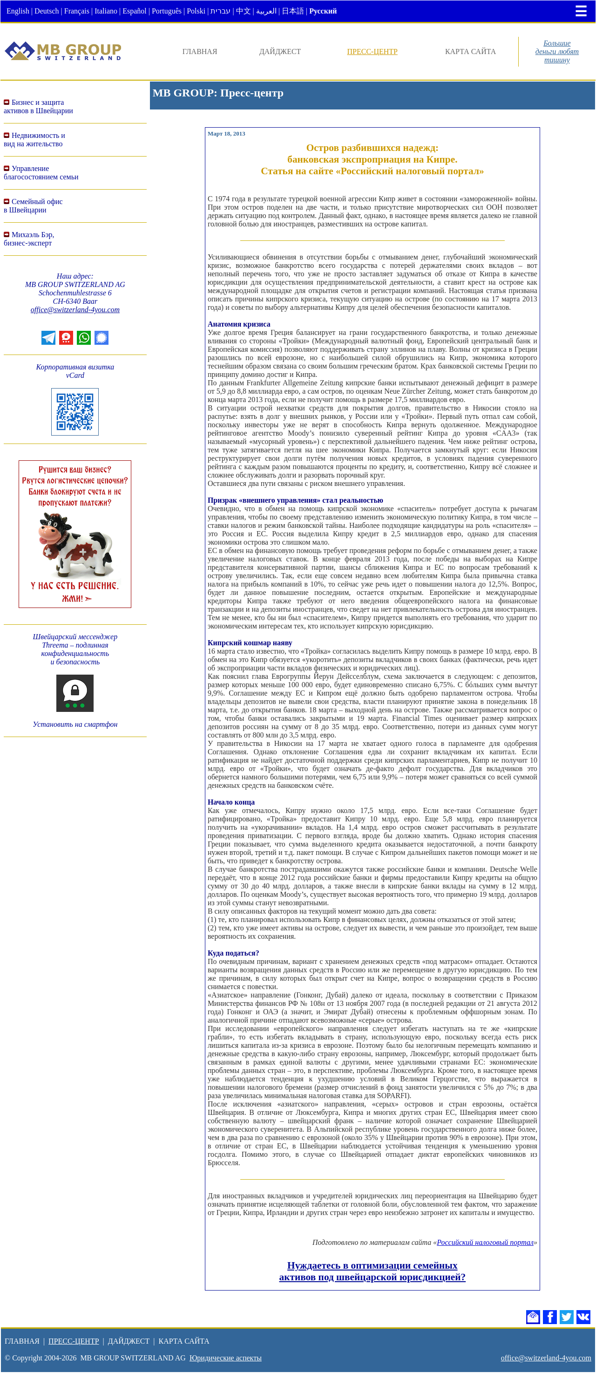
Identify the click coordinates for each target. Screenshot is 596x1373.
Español (134, 11)
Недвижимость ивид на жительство (34, 139)
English (18, 11)
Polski (196, 11)
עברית (220, 11)
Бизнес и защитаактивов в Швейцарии (38, 106)
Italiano (106, 11)
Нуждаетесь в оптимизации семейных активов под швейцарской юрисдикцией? (372, 1271)
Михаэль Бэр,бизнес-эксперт (29, 239)
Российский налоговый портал (485, 1242)
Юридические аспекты (226, 1358)
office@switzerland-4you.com (75, 310)
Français (76, 11)
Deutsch (46, 11)
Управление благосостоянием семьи (41, 172)
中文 (243, 11)
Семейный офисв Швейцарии (33, 206)
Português (167, 11)
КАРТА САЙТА (470, 51)
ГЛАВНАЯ (200, 51)
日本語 (293, 11)
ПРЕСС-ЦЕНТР (372, 51)
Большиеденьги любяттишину (557, 51)
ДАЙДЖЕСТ (280, 51)
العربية (266, 11)
